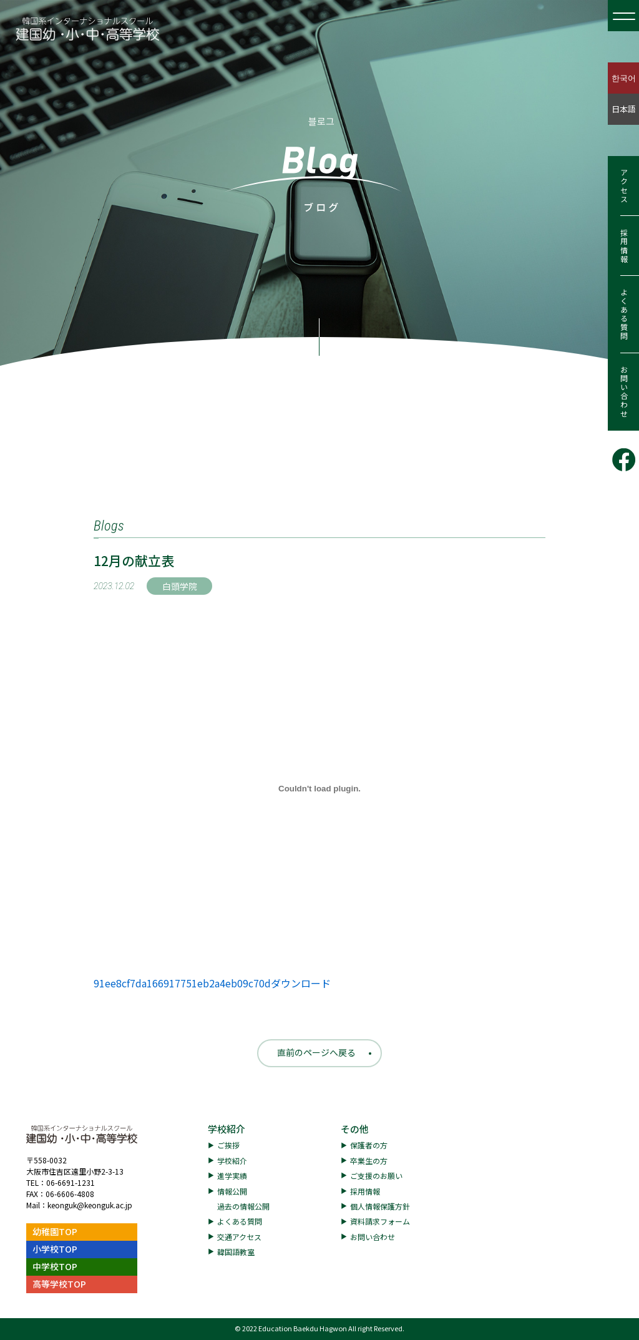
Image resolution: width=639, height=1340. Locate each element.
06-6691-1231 (70, 1182)
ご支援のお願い (376, 1175)
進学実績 (232, 1175)
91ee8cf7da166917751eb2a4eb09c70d (182, 983)
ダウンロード (301, 983)
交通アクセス (239, 1236)
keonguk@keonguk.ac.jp (89, 1205)
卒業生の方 (369, 1160)
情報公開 (232, 1191)
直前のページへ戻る (316, 1052)
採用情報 (623, 245)
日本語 (624, 109)
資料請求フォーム (380, 1221)
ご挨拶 (228, 1145)
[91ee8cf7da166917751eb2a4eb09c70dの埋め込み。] (319, 788)
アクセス (623, 186)
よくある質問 (623, 314)
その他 (355, 1128)
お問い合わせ (623, 392)
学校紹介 (226, 1128)
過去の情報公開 (243, 1206)
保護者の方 (369, 1145)
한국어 (624, 78)
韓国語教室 (236, 1251)
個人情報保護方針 (380, 1206)
